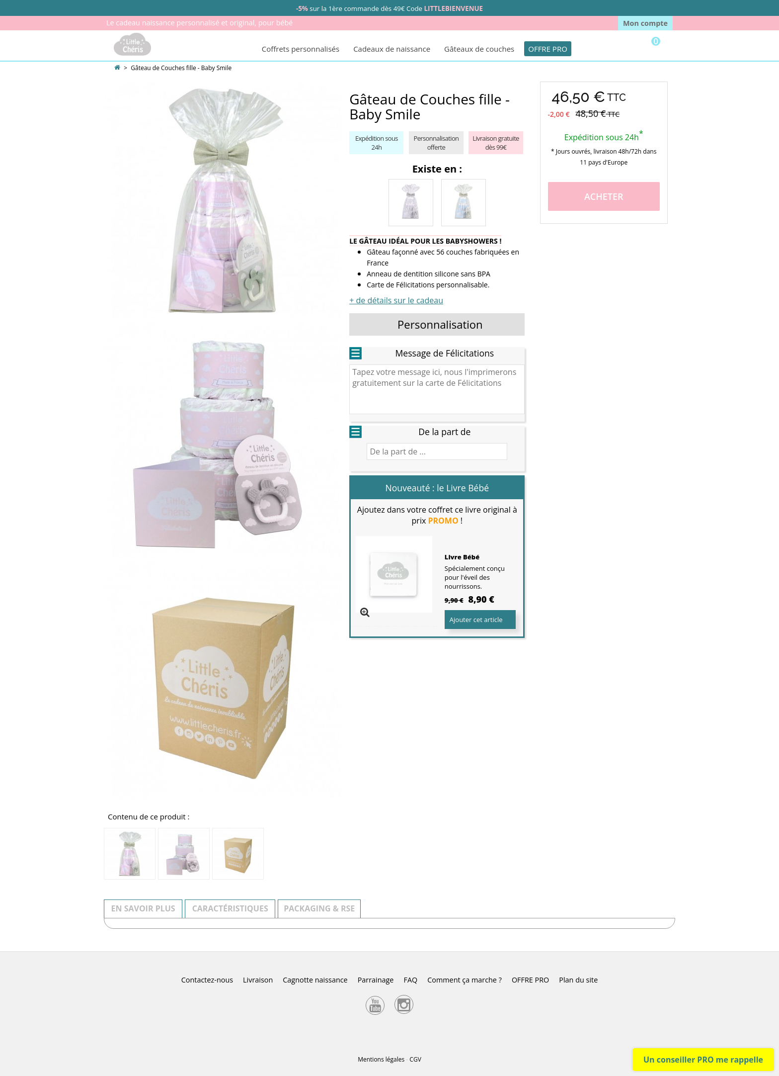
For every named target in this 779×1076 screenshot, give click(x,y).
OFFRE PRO (547, 49)
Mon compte (645, 23)
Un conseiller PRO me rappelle (703, 1059)
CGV (415, 1059)
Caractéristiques (230, 908)
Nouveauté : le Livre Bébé (437, 488)
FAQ (410, 980)
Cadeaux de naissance (391, 49)
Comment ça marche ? (464, 980)
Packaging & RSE (319, 908)
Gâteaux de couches (479, 49)
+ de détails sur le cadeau (396, 300)
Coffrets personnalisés (300, 49)
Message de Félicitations (444, 353)
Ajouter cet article (476, 619)
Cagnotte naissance (315, 980)
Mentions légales (381, 1059)
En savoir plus (143, 908)
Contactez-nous (207, 980)
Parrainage (376, 980)
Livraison (258, 980)
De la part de (444, 432)
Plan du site (578, 980)
